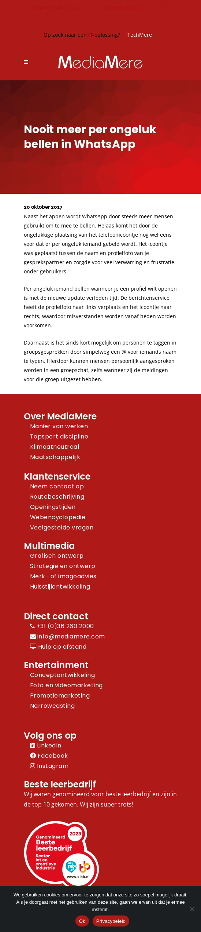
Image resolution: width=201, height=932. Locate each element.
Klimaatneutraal (54, 447)
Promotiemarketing (60, 695)
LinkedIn (46, 745)
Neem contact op (57, 486)
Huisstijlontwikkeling (60, 586)
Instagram (49, 766)
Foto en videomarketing (66, 685)
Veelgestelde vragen (62, 527)
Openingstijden (53, 507)
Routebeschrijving (57, 496)
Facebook (49, 755)
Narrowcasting (52, 706)
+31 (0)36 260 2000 (122, 7)
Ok (82, 921)
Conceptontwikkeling (62, 675)
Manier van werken (59, 426)
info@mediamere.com (56, 7)
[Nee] (192, 909)
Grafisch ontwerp (57, 555)
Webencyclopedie (58, 517)
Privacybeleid (111, 921)
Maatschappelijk (55, 457)
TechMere (139, 34)
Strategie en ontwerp (63, 566)
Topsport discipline (59, 436)
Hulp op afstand (58, 646)
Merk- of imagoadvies (63, 576)
